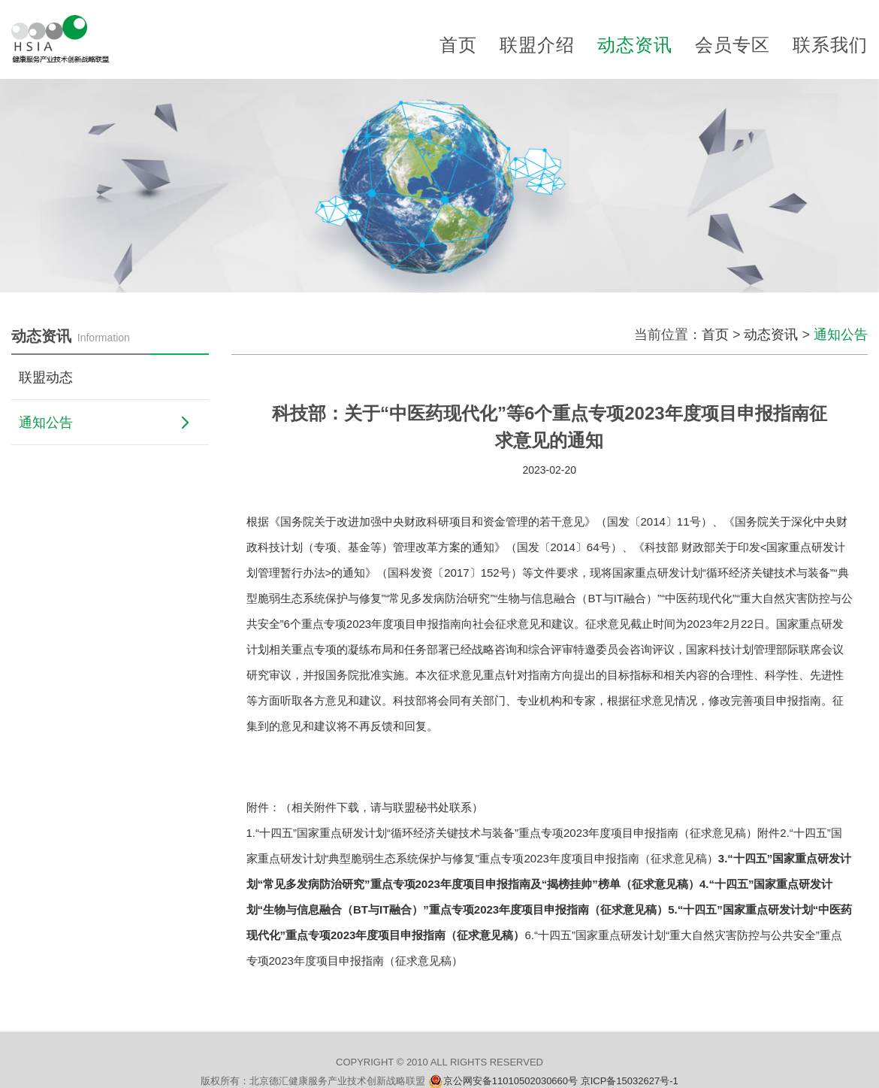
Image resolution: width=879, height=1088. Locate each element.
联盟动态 (46, 377)
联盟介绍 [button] (537, 45)
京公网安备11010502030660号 (512, 1080)
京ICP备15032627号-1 (629, 1080)
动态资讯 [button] (634, 45)
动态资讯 (771, 334)
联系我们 (830, 45)
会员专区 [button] (732, 45)
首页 (458, 45)
